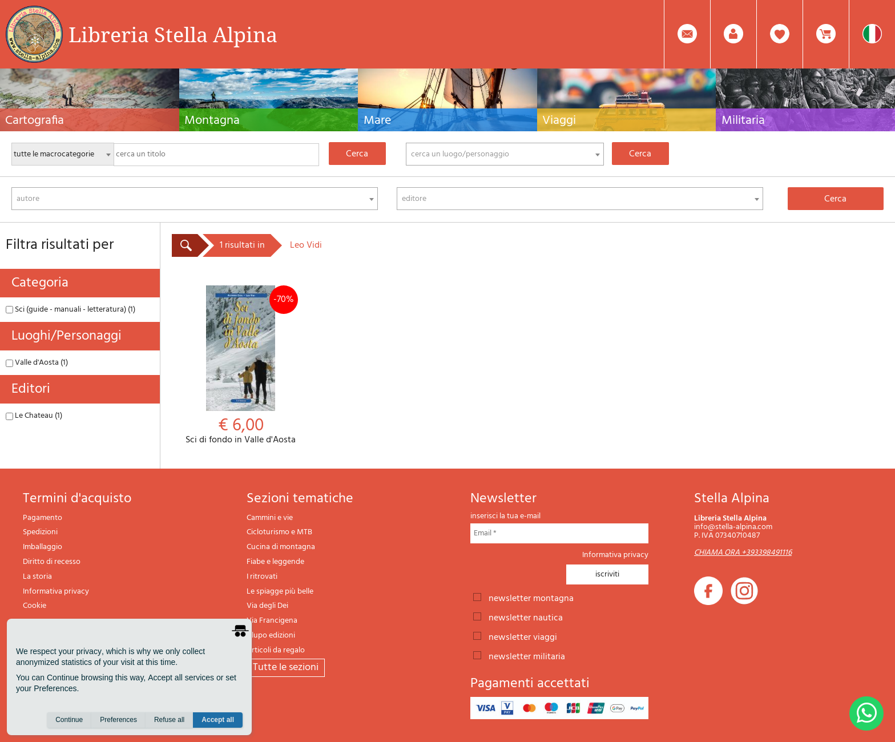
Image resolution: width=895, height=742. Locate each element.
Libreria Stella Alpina (172, 34)
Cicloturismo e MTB (279, 532)
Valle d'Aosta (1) (37, 362)
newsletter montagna (531, 597)
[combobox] (505, 154)
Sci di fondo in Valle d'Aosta (240, 365)
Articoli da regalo (276, 650)
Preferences (118, 720)
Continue (69, 720)
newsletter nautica (526, 617)
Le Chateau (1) (34, 415)
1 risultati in (242, 245)
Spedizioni (40, 532)
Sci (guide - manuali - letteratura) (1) (70, 309)
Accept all (217, 720)
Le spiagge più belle (280, 592)
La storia (37, 577)
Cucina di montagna (281, 547)
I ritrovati (262, 577)
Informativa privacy (56, 592)
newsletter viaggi (523, 636)
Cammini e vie (270, 518)
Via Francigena (272, 621)
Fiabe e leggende (275, 562)
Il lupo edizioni (271, 636)
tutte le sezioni (286, 667)
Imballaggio (42, 547)
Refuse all (169, 720)
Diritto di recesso (51, 562)
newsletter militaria (527, 656)
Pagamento (42, 518)
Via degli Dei (267, 606)
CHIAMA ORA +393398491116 (743, 552)
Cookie (34, 606)
